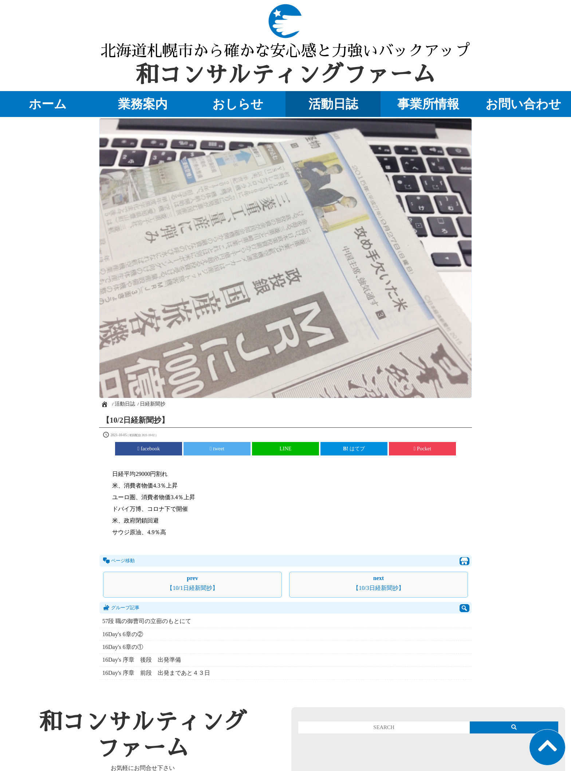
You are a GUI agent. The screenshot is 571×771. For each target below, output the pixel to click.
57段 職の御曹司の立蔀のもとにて (146, 621)
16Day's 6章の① (122, 647)
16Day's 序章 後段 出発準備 (144, 660)
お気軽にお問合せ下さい (143, 768)
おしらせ (237, 104)
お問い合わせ (523, 104)
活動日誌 (333, 104)
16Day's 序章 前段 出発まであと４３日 (156, 673)
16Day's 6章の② (122, 634)
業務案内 (143, 104)
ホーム (48, 104)
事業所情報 (428, 104)
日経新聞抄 (152, 404)
